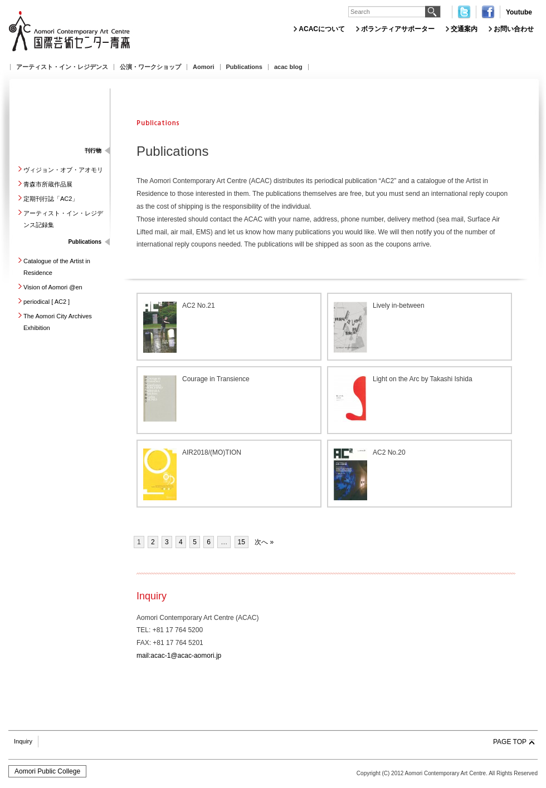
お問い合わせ (514, 29)
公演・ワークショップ (150, 67)
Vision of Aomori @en (52, 287)
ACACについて (322, 29)
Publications (244, 67)
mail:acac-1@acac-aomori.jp (178, 655)
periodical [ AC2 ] (46, 301)
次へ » (264, 542)
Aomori (203, 67)
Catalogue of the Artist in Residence (56, 267)
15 (241, 542)
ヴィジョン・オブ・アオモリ (63, 169)
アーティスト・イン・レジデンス (62, 67)
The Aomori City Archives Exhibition (57, 322)
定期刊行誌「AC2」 (50, 198)
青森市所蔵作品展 (47, 184)
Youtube (519, 12)
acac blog (288, 67)
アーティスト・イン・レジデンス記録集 (63, 219)
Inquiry (23, 741)
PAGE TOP (509, 742)
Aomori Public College (47, 771)
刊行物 (93, 150)
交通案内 (464, 29)
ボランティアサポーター (398, 29)
